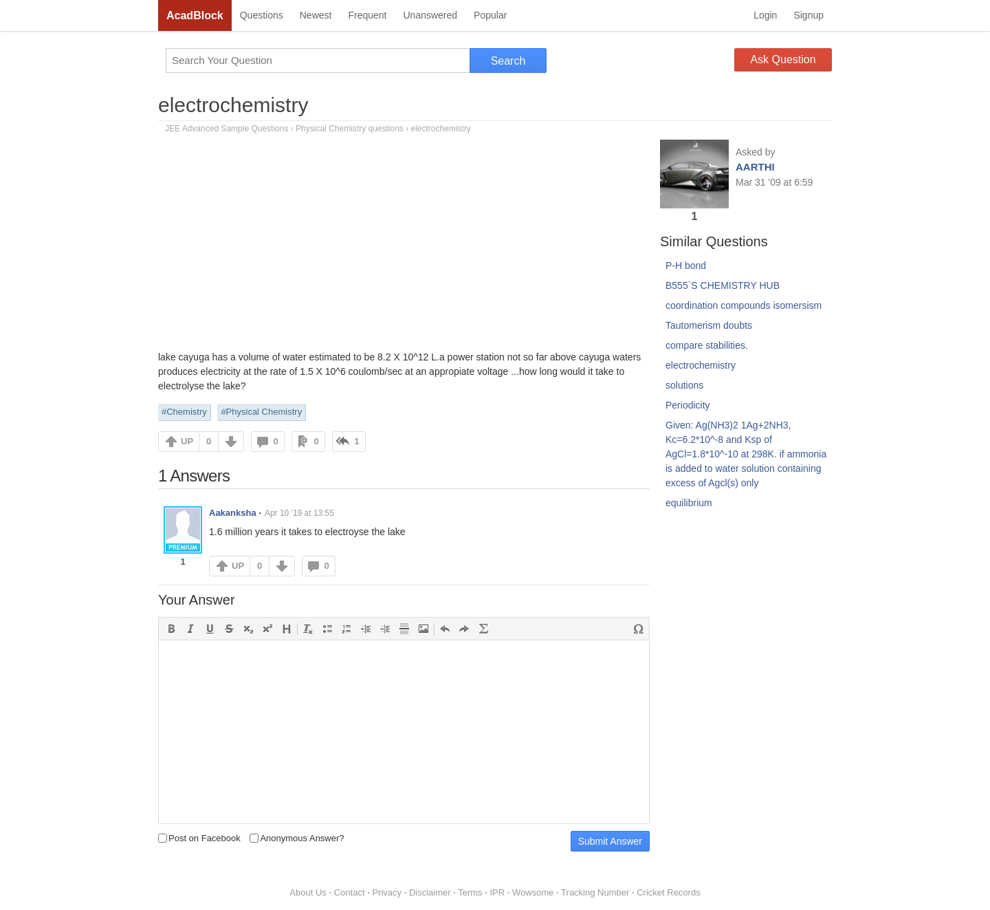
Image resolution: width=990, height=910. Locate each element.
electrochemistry (233, 105)
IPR (497, 892)
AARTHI (755, 167)
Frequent (367, 15)
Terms (470, 892)
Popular (490, 15)
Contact (349, 892)
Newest (316, 15)
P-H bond (686, 265)
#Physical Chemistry (261, 412)
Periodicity (688, 405)
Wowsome (532, 892)
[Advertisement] (404, 247)
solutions (684, 385)
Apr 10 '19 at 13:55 (299, 513)
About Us (307, 892)
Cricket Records (668, 892)
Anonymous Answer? (297, 838)
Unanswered (430, 15)
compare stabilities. (707, 345)
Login (765, 15)
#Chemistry (184, 412)
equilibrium (689, 502)
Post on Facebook (199, 838)
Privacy (387, 892)
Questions (261, 15)
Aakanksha (232, 513)
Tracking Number (595, 892)
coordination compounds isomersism (744, 305)
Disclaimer (430, 892)
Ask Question (782, 59)
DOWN (231, 441)
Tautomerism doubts (709, 325)
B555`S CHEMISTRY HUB (723, 285)
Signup (808, 15)
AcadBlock (194, 15)
